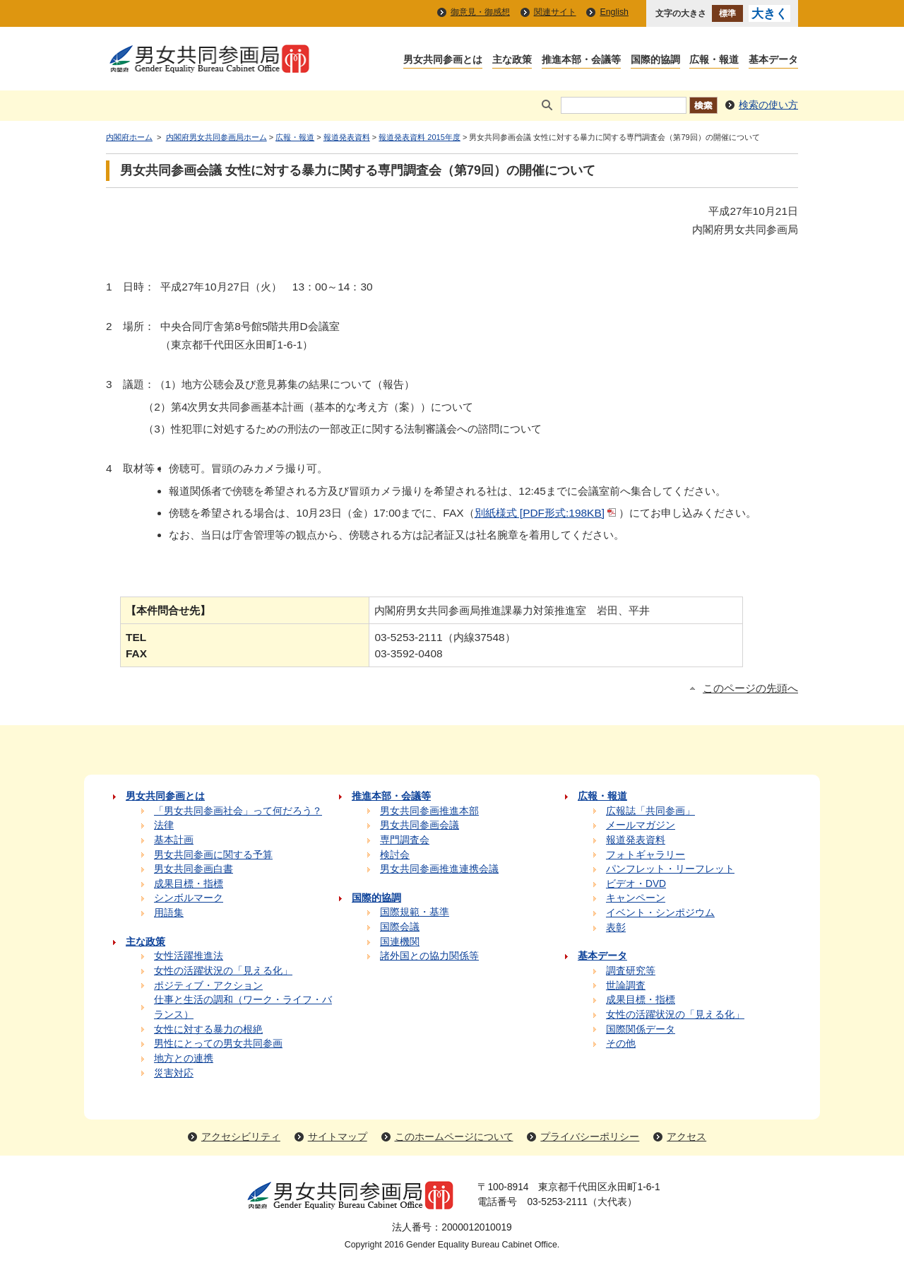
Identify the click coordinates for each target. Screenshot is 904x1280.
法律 (164, 825)
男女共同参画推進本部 (429, 811)
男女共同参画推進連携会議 (439, 869)
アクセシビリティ (240, 1137)
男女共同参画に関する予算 (213, 855)
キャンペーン (635, 898)
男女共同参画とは (442, 60)
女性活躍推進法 (188, 956)
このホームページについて (454, 1137)
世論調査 (626, 985)
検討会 (395, 855)
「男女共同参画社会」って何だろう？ (238, 811)
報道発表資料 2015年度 (419, 137)
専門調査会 (404, 840)
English (614, 12)
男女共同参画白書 (193, 869)
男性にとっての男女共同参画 (218, 1043)
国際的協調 (655, 60)
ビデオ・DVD (636, 884)
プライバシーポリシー (589, 1137)
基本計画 (174, 840)
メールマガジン (640, 825)
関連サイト (555, 12)
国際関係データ (640, 1029)
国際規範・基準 (414, 912)
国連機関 (400, 941)
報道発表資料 (346, 137)
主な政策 (512, 60)
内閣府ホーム (129, 137)
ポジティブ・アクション (208, 985)
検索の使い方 (768, 105)
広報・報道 (714, 60)
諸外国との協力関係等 (429, 956)
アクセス (686, 1137)
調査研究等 (630, 970)
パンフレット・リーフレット (670, 869)
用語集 (169, 913)
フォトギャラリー (645, 855)
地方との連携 (183, 1058)
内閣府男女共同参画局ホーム (216, 137)
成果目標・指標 (188, 884)
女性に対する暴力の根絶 (208, 1029)
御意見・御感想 (480, 12)
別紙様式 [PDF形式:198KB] (540, 513)
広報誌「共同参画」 (650, 811)
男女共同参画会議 (419, 825)
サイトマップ (337, 1137)
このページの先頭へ (750, 688)
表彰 (616, 927)
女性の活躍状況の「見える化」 (223, 970)
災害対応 (174, 1073)
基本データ (773, 60)
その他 (621, 1043)
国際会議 (400, 927)
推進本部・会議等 (581, 60)
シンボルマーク (188, 898)
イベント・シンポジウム (660, 913)
